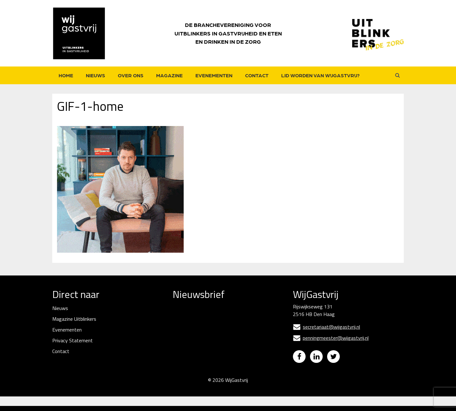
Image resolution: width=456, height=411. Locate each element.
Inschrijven (220, 366)
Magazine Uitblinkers (74, 319)
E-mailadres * (187, 318)
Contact (257, 75)
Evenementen (213, 75)
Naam (180, 340)
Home (66, 75)
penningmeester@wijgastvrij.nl (331, 338)
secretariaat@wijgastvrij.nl (326, 327)
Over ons (130, 75)
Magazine (169, 75)
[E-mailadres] (220, 328)
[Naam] (220, 350)
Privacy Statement (72, 340)
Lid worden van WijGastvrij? (320, 75)
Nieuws (95, 75)
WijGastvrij (236, 385)
